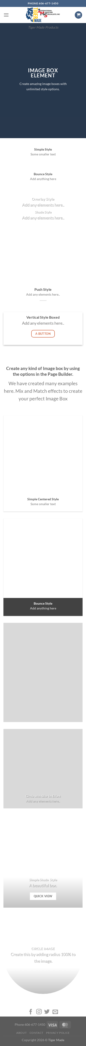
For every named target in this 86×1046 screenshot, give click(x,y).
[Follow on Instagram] (39, 1012)
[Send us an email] (55, 1012)
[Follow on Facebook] (30, 1012)
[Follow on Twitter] (47, 1012)
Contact (36, 1032)
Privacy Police (58, 1032)
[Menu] (6, 14)
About (21, 1032)
